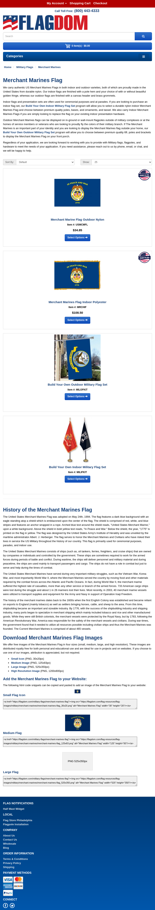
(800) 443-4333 (86, 11)
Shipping (8, 867)
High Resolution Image (25, 670)
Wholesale (9, 843)
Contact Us (10, 839)
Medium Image (20, 662)
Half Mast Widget (13, 808)
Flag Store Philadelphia (17, 820)
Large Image (19, 666)
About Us (9, 835)
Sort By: (9, 162)
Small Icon (17, 658)
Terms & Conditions (15, 858)
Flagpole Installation (16, 824)
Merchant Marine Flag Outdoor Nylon (77, 219)
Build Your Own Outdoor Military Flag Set (29, 132)
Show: (86, 162)
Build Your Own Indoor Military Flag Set (50, 105)
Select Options (77, 237)
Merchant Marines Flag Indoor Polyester (77, 302)
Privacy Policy (12, 863)
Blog (6, 847)
